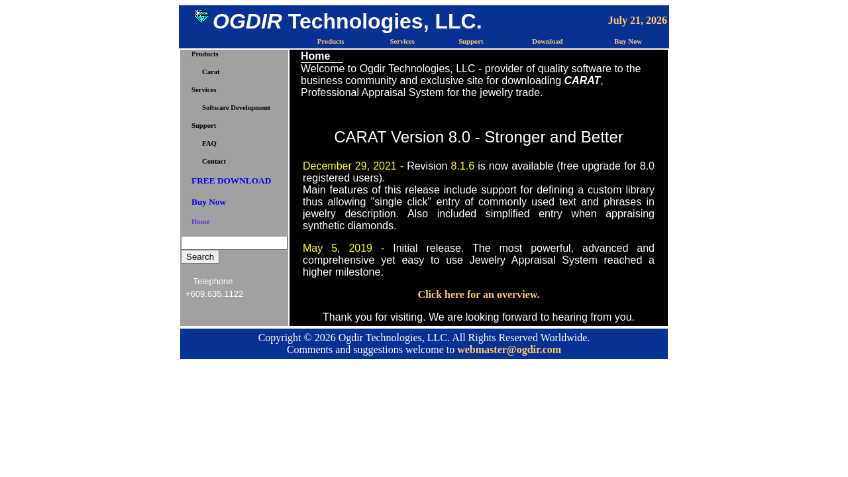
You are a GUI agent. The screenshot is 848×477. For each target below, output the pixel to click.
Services (402, 41)
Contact (214, 161)
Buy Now (628, 41)
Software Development (236, 107)
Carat (211, 72)
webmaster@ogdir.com (509, 349)
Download (547, 41)
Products (330, 41)
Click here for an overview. (479, 294)
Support (470, 41)
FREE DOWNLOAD (231, 181)
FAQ (209, 143)
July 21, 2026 (637, 20)
